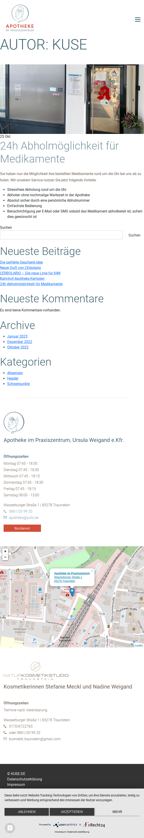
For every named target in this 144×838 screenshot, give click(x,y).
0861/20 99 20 (20, 511)
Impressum (16, 784)
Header (12, 378)
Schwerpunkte (18, 384)
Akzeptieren (72, 812)
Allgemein (15, 373)
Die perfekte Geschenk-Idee (21, 262)
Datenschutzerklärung (24, 779)
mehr (117, 812)
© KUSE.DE (16, 774)
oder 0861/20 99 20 (24, 733)
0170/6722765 (21, 726)
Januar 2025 (17, 336)
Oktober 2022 (18, 347)
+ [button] (5, 551)
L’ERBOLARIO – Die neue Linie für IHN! (30, 273)
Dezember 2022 (19, 342)
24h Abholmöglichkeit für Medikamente (59, 152)
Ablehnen (27, 812)
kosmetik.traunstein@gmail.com (35, 739)
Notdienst (22, 528)
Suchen (6, 227)
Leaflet (139, 645)
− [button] (5, 557)
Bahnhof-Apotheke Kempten (22, 278)
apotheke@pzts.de (23, 518)
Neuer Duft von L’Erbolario (20, 268)
